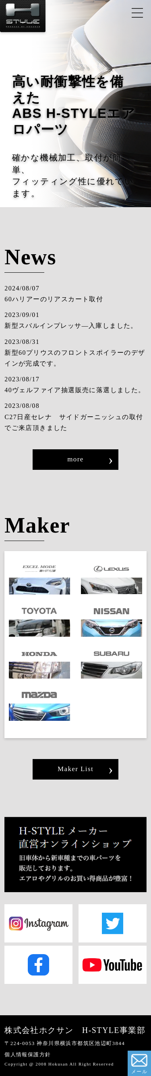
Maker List (75, 769)
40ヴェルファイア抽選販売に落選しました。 (74, 390)
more (75, 459)
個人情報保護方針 (27, 1054)
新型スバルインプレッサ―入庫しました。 (71, 325)
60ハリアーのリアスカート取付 (53, 299)
